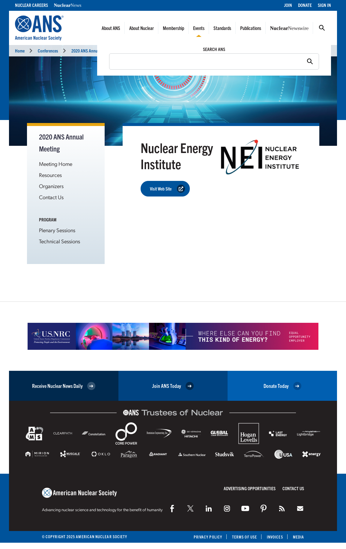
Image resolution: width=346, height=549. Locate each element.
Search (322, 28)
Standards (222, 28)
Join (288, 5)
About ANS (111, 28)
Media (298, 536)
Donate (305, 5)
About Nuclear (141, 28)
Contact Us (51, 197)
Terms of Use (244, 536)
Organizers (51, 185)
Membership (173, 28)
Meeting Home (55, 163)
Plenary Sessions (57, 229)
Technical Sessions (59, 241)
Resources (50, 174)
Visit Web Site (167, 189)
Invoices (275, 536)
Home (20, 50)
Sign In (324, 5)
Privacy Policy (208, 536)
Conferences (48, 50)
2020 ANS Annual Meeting (92, 50)
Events (198, 28)
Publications (250, 28)
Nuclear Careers (31, 5)
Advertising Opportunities (250, 488)
